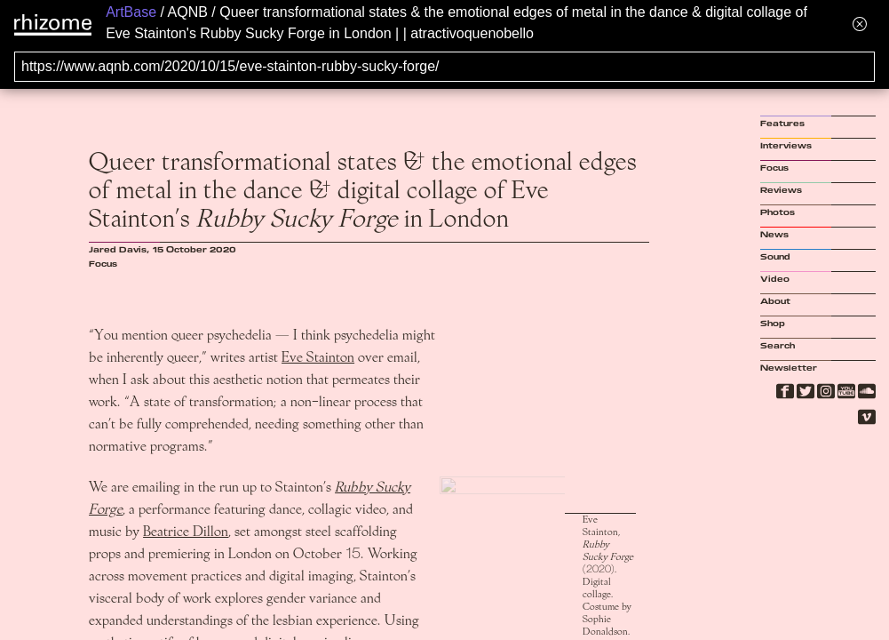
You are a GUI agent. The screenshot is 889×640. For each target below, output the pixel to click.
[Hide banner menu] (860, 23)
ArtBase (131, 12)
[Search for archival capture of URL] (444, 67)
